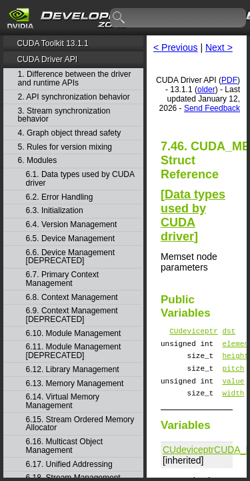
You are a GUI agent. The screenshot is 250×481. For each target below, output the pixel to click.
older (206, 89)
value (233, 390)
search (119, 18)
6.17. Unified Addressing (69, 464)
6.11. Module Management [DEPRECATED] (73, 351)
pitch (233, 376)
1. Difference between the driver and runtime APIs (74, 78)
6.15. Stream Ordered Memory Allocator (80, 424)
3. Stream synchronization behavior (64, 115)
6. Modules (37, 160)
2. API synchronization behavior (74, 97)
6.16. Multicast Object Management (64, 446)
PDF (229, 80)
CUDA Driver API (47, 59)
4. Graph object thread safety (69, 133)
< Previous (175, 47)
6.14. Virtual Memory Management (63, 401)
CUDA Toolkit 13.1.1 (52, 43)
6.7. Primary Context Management (62, 279)
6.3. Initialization (54, 210)
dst (228, 332)
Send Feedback (212, 108)
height (235, 361)
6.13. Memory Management (75, 383)
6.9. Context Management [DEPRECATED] (72, 315)
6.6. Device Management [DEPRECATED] (70, 257)
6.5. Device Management (70, 238)
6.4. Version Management (71, 224)
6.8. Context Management (72, 297)
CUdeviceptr (193, 332)
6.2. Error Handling (59, 197)
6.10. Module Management (73, 333)
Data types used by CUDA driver (193, 215)
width (233, 404)
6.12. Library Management (72, 369)
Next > (219, 47)
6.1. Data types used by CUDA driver (80, 178)
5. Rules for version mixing (65, 147)
